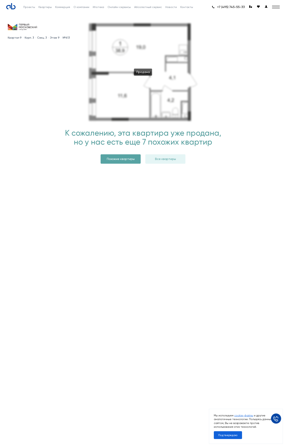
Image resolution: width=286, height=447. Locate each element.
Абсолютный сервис (148, 7)
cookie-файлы (243, 415)
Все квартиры (165, 159)
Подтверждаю (228, 435)
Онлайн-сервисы (119, 7)
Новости (171, 7)
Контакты (186, 7)
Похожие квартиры (121, 159)
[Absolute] (11, 6)
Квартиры (45, 7)
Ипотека (98, 7)
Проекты (29, 7)
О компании (81, 7)
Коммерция (62, 7)
